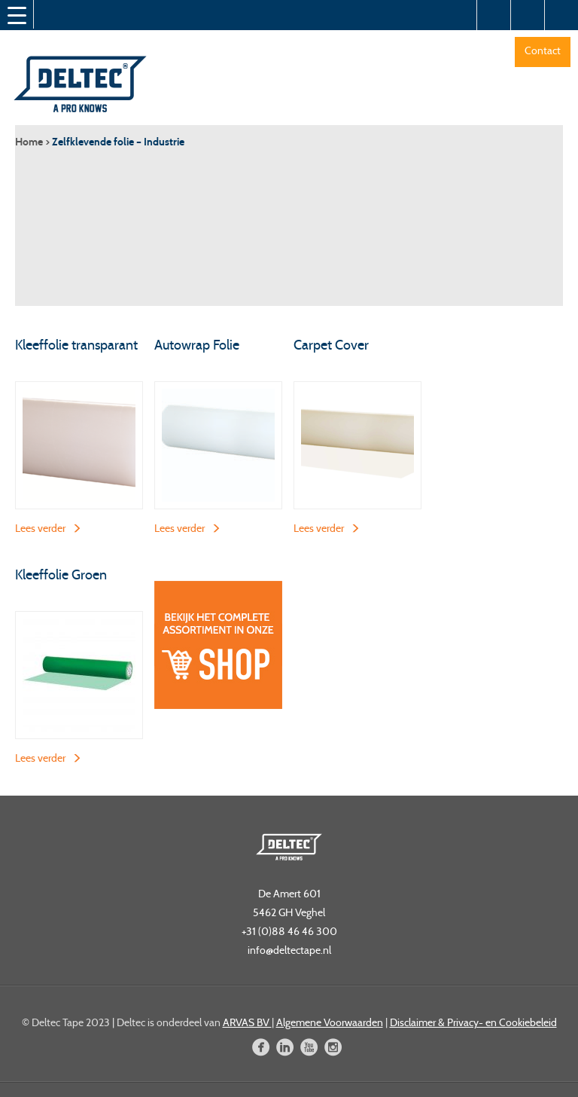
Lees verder (40, 528)
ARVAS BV (247, 1022)
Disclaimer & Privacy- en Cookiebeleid (473, 1022)
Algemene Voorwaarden (329, 1022)
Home (29, 142)
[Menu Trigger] (16, 15)
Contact (543, 50)
